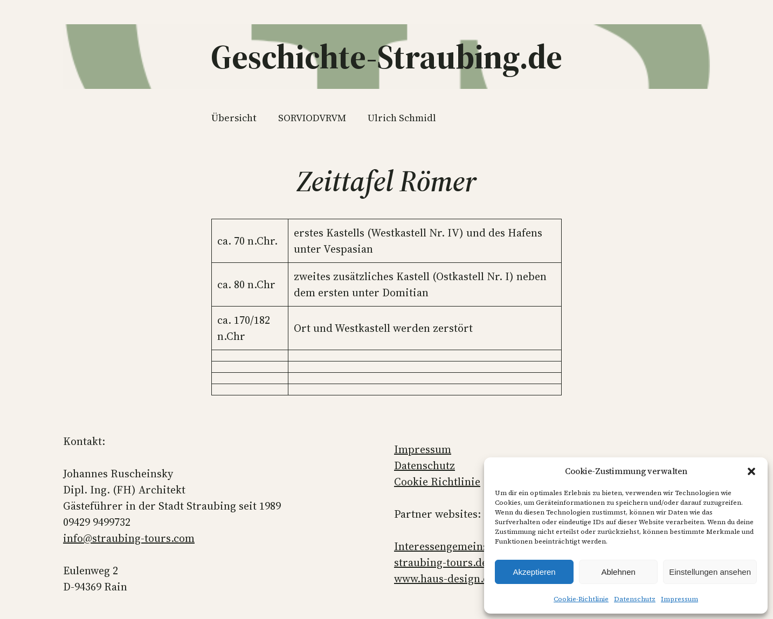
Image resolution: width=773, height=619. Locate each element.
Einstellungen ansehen (710, 571)
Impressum (679, 599)
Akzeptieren (534, 571)
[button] (751, 471)
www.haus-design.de (444, 578)
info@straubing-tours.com (129, 538)
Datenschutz (634, 599)
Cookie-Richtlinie (581, 599)
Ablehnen (618, 571)
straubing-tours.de (440, 562)
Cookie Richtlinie (437, 481)
